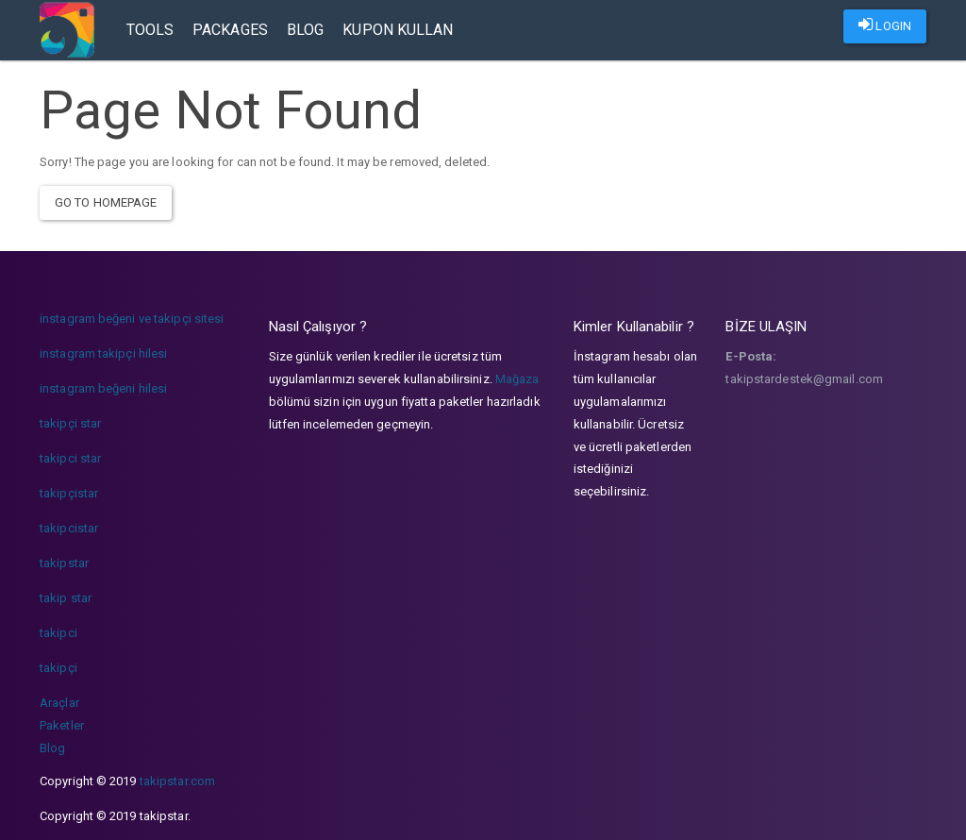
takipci (58, 633)
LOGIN (884, 24)
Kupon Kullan (397, 30)
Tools (150, 30)
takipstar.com (177, 781)
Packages (230, 30)
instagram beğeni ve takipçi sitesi (132, 318)
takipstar (64, 563)
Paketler (62, 725)
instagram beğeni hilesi (103, 388)
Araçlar (59, 703)
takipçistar (69, 493)
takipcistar (69, 528)
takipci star (70, 458)
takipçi (58, 668)
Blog (305, 30)
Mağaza (517, 379)
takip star (66, 598)
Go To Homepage (106, 202)
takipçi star (70, 423)
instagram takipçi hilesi (103, 353)
